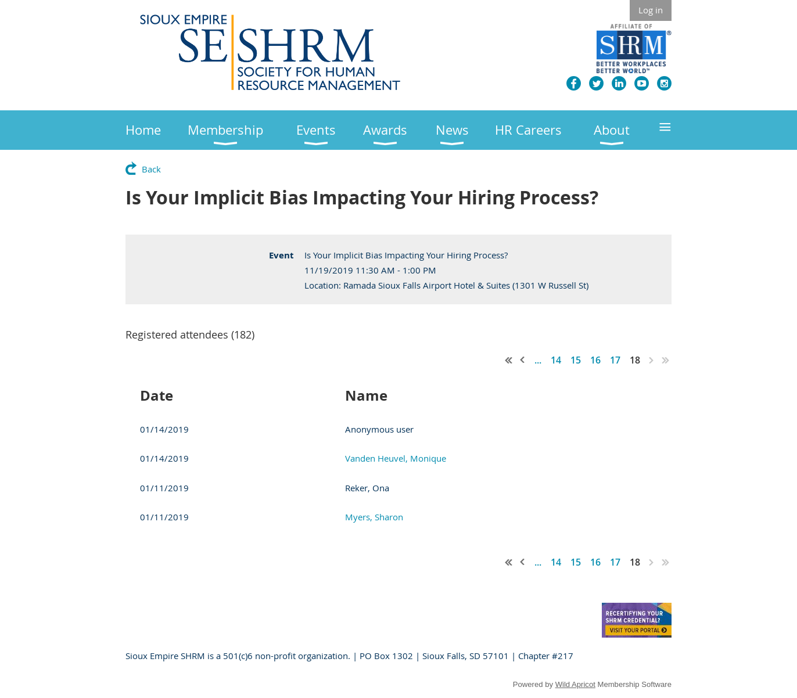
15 (575, 360)
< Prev (523, 360)
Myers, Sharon (374, 517)
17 (615, 360)
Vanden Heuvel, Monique (395, 458)
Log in (650, 10)
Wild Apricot (575, 684)
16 (595, 360)
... (537, 360)
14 (556, 360)
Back (151, 169)
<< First (509, 360)
